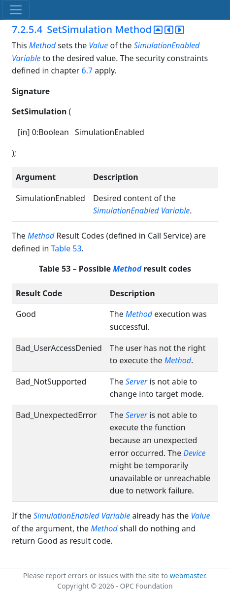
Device (194, 453)
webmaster (187, 575)
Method (42, 45)
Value (98, 45)
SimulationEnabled (167, 45)
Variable (27, 58)
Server (136, 381)
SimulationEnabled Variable (141, 210)
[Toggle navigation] (16, 10)
